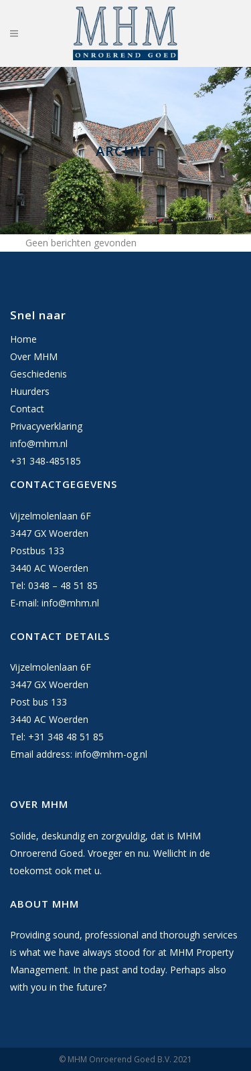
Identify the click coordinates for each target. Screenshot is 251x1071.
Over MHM (34, 356)
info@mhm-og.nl (111, 754)
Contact (27, 408)
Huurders (30, 391)
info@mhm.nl (39, 443)
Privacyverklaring (46, 426)
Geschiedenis (38, 373)
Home (23, 339)
